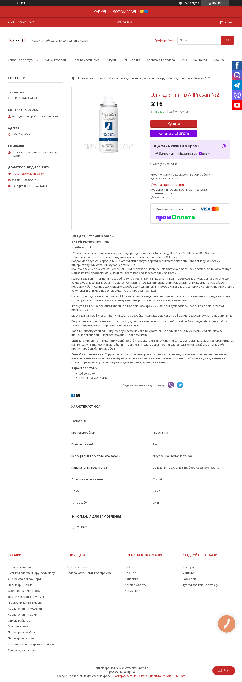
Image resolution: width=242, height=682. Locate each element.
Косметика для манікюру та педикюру (137, 78)
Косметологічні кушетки (25, 608)
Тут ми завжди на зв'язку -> (202, 585)
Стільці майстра (19, 620)
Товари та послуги (21, 60)
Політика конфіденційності (167, 676)
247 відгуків (191, 3)
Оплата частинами (85, 60)
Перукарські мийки (21, 632)
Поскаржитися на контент (130, 676)
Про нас (218, 60)
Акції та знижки (77, 567)
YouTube (189, 573)
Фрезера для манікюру (24, 591)
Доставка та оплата (161, 60)
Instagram (189, 567)
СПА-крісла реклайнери (24, 579)
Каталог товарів (19, 567)
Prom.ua (143, 668)
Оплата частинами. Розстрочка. (88, 573)
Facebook (189, 579)
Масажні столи (18, 626)
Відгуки (111, 60)
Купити (174, 124)
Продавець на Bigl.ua (121, 672)
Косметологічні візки (22, 614)
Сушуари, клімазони (22, 650)
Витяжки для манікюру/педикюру (31, 573)
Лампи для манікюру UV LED (27, 597)
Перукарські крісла (21, 638)
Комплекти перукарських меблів (31, 644)
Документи (132, 591)
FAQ (184, 60)
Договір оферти (136, 585)
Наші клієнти (131, 60)
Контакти (200, 60)
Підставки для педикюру (25, 603)
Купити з (174, 134)
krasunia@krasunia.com (28, 173)
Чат (224, 671)
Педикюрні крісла (20, 585)
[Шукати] (227, 40)
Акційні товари (55, 60)
